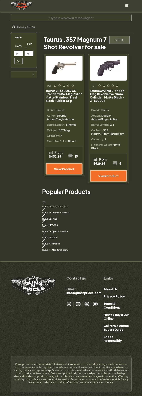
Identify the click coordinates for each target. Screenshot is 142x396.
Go (18, 61)
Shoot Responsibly (113, 338)
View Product (64, 169)
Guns (31, 27)
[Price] (21, 46)
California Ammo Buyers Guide (116, 327)
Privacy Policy (114, 296)
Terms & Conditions (112, 305)
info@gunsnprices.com (83, 293)
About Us (110, 289)
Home (18, 27)
